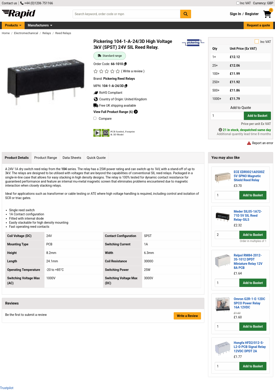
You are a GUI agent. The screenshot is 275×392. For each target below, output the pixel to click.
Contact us (9, 3)
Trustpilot (6, 388)
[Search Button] (185, 14)
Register (252, 14)
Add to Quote (240, 108)
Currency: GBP (263, 3)
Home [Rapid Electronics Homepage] (6, 33)
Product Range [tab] (45, 158)
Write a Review (187, 316)
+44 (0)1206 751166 (36, 3)
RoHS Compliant (107, 92)
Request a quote (258, 25)
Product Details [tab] (17, 158)
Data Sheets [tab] (71, 158)
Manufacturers (38, 25)
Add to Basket (257, 115)
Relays (47, 33)
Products (11, 25)
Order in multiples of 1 (253, 241)
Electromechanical (26, 33)
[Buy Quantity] (227, 116)
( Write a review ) (133, 71)
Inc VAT (243, 3)
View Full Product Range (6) (115, 112)
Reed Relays (63, 33)
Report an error (260, 143)
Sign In (235, 14)
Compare (102, 118)
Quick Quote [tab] (96, 158)
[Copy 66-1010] (125, 64)
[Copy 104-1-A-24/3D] (126, 85)
